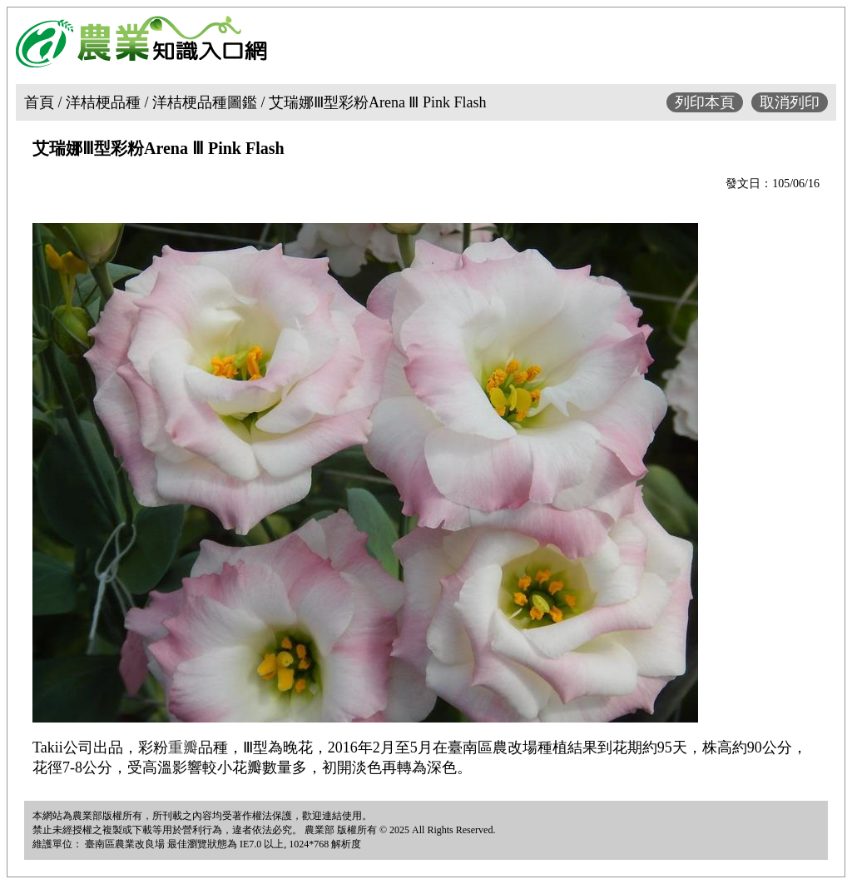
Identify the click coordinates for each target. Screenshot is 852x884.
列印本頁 (705, 102)
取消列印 (790, 102)
